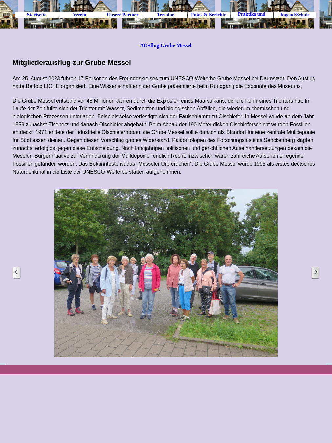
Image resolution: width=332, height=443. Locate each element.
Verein (79, 14)
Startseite (36, 14)
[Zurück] (17, 273)
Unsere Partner (122, 14)
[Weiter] (315, 273)
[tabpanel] (166, 117)
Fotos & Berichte (208, 14)
